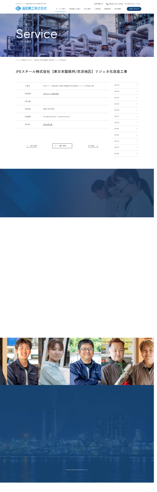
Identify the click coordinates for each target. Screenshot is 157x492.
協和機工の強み (75, 9)
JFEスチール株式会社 (51, 94)
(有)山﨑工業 (47, 124)
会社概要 (117, 9)
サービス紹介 (61, 9)
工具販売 (97, 9)
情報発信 (107, 9)
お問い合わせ (134, 9)
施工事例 (87, 9)
